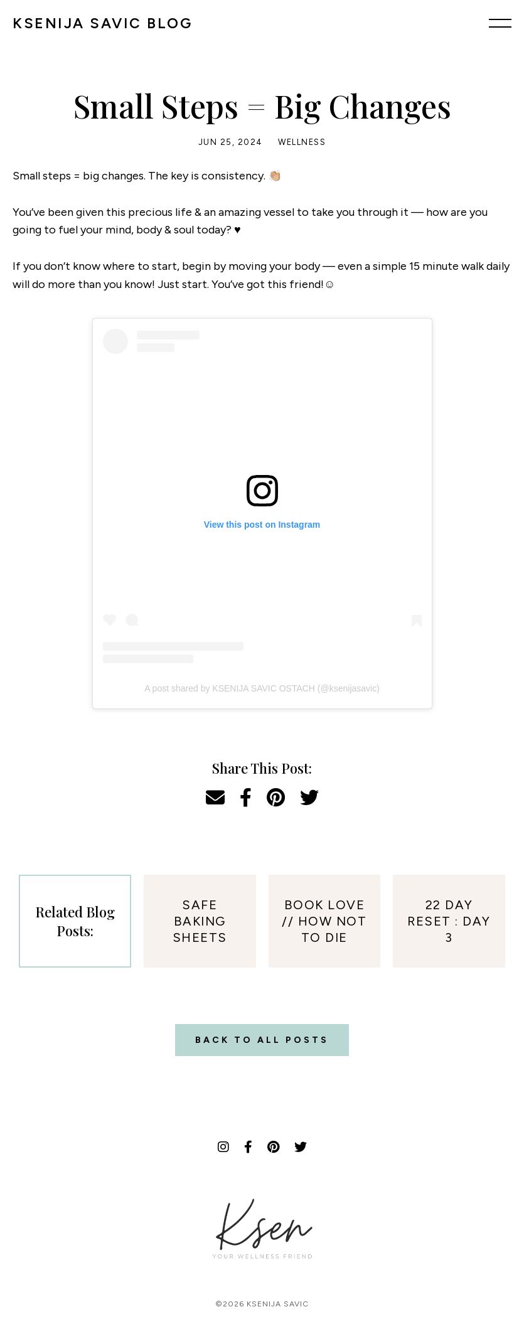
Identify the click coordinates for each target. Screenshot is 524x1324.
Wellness (302, 142)
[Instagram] (223, 1147)
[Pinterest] (273, 1147)
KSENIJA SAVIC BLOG (102, 23)
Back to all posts (262, 1040)
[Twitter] (300, 1147)
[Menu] (500, 23)
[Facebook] (248, 1147)
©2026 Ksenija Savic (262, 1304)
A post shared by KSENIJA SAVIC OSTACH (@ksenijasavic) (262, 688)
